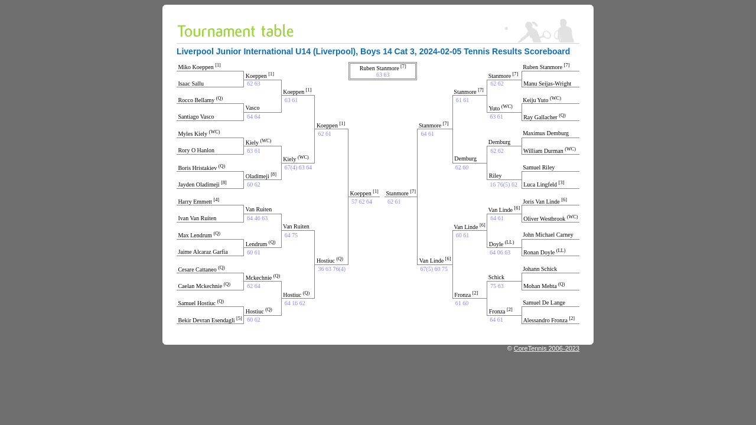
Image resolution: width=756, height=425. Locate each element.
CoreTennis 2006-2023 (546, 348)
